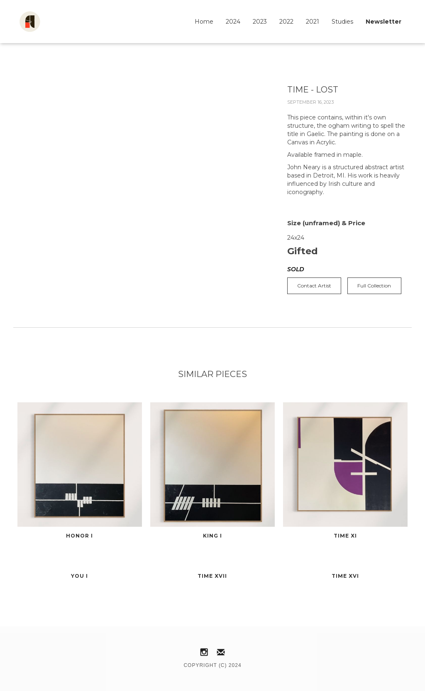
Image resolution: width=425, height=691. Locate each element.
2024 (233, 21)
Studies (342, 21)
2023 (260, 21)
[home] (29, 21)
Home (204, 21)
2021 (312, 21)
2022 (286, 21)
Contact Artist (314, 285)
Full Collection (374, 285)
